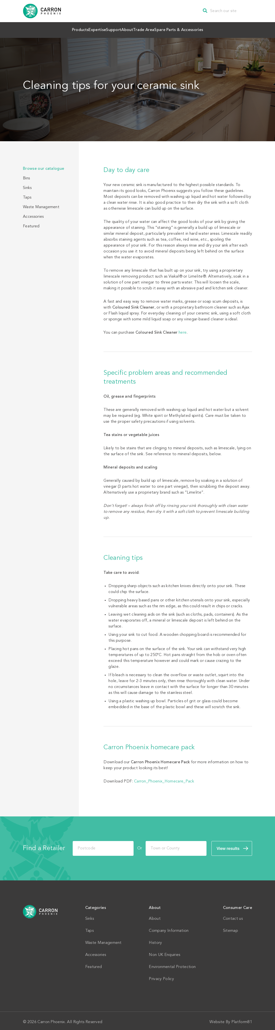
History (155, 940)
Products (51, 29)
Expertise (80, 29)
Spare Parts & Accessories (208, 29)
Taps (27, 195)
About (134, 29)
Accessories (33, 214)
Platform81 (241, 1020)
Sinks (27, 185)
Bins (26, 176)
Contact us (233, 916)
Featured (31, 224)
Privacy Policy (161, 977)
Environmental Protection (172, 965)
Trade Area (163, 29)
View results (228, 846)
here (183, 330)
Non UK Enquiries (164, 952)
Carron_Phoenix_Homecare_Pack (164, 779)
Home (40, 909)
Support (108, 29)
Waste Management (41, 205)
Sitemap (230, 928)
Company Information (169, 928)
